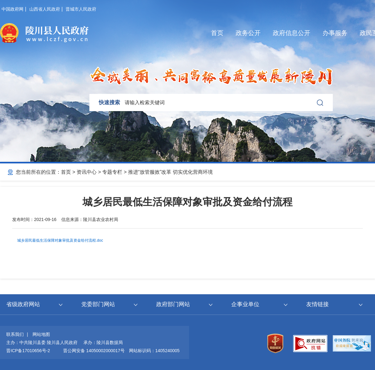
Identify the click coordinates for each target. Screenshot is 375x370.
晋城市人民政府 (81, 9)
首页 (217, 32)
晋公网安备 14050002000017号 (94, 350)
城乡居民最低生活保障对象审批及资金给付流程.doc (60, 240)
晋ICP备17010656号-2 (28, 350)
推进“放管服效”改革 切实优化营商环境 (170, 172)
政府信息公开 (291, 32)
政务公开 (248, 32)
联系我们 (15, 334)
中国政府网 (12, 9)
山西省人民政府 (44, 9)
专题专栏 (112, 172)
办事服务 (335, 32)
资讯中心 (87, 172)
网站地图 (41, 334)
